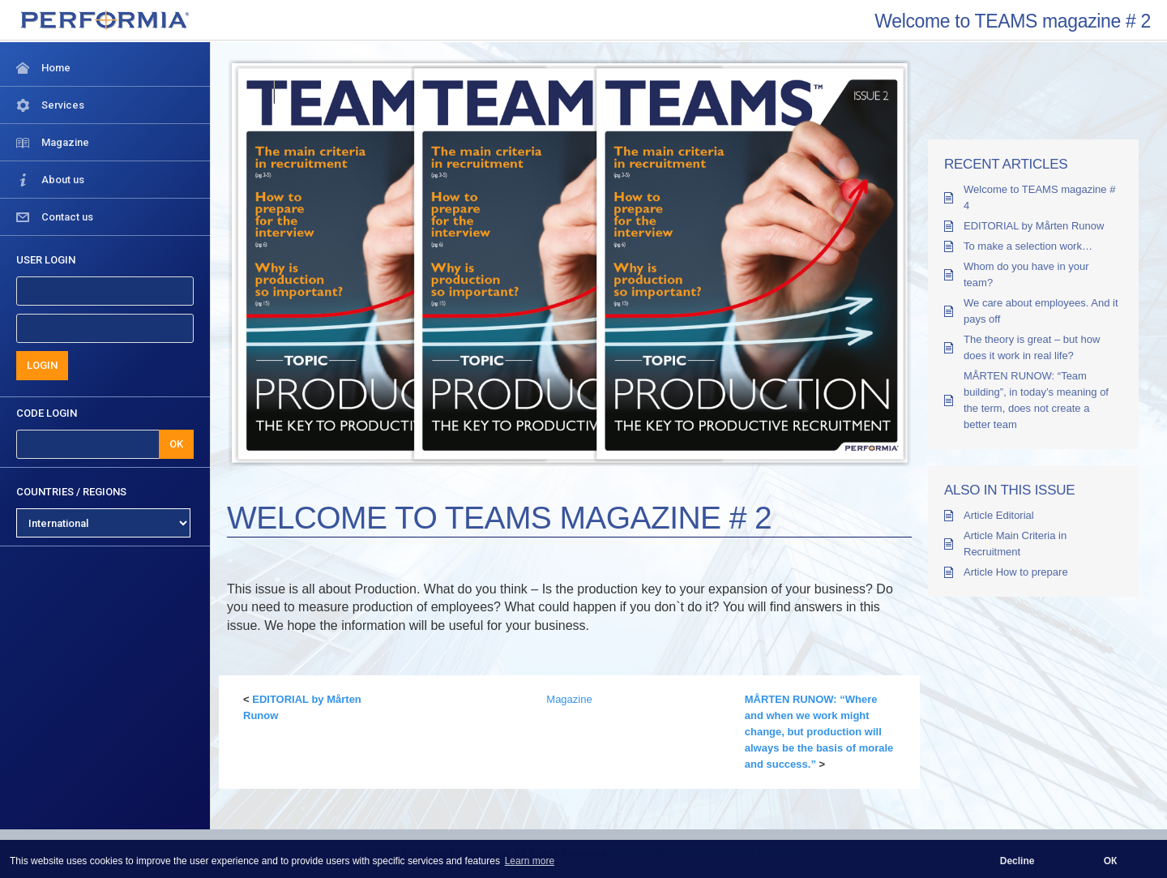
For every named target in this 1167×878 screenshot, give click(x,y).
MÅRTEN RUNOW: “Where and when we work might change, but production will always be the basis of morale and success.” (819, 731)
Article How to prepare (1016, 572)
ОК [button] (1111, 861)
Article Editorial (999, 515)
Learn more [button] (529, 861)
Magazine (569, 699)
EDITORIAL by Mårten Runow (1034, 226)
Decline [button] (1017, 861)
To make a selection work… (1028, 246)
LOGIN (42, 365)
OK (176, 444)
